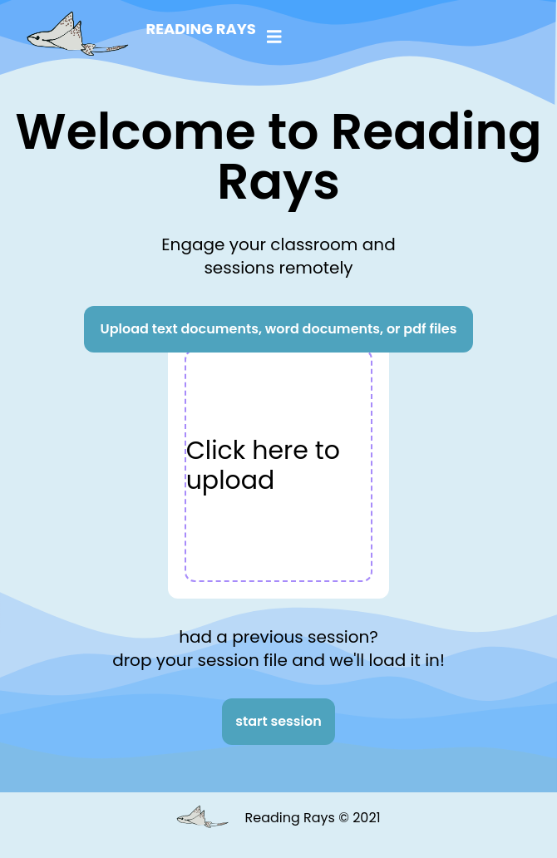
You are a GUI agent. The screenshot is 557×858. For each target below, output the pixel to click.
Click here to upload (263, 465)
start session (278, 721)
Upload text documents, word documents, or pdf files (279, 328)
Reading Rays (200, 28)
